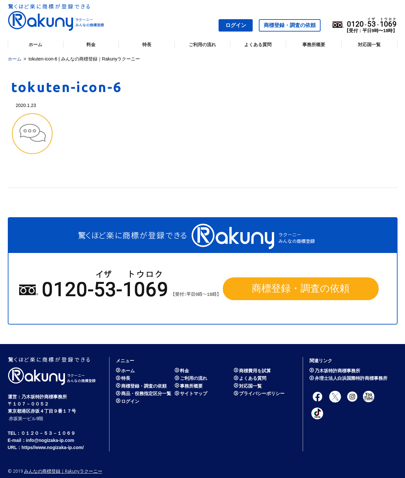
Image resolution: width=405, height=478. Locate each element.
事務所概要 (313, 44)
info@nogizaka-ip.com (50, 440)
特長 (146, 44)
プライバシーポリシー (262, 393)
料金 (90, 44)
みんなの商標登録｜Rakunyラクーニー (63, 471)
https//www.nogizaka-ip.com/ (52, 447)
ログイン (235, 25)
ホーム (35, 44)
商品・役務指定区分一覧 (146, 393)
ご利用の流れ (202, 44)
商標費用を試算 (255, 370)
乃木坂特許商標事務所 (44, 396)
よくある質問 (258, 44)
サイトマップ (193, 393)
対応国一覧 (369, 44)
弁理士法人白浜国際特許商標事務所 (351, 378)
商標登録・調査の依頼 (290, 25)
